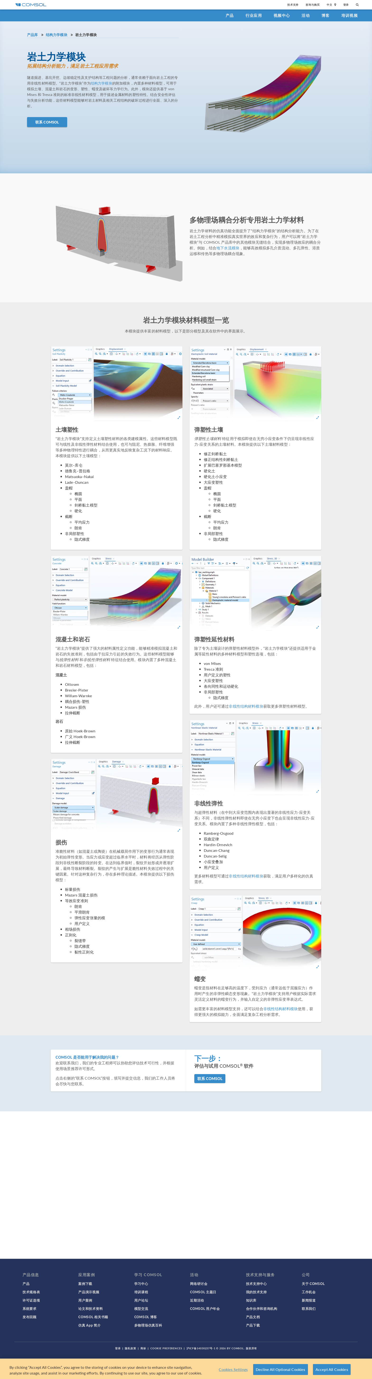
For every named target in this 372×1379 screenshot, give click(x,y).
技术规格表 (31, 1291)
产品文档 (253, 1316)
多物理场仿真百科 (148, 1325)
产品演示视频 (88, 1291)
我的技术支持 (256, 1291)
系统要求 (30, 1308)
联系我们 (309, 1308)
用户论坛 (141, 1300)
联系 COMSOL (47, 121)
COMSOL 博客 (145, 1316)
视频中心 (282, 15)
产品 (230, 15)
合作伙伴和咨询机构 (261, 1308)
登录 (346, 4)
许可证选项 (31, 1300)
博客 (325, 15)
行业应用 (254, 15)
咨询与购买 (313, 4)
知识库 (251, 1300)
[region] (186, 1369)
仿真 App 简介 (89, 1325)
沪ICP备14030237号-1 (200, 1348)
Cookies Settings (233, 1369)
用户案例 (85, 1300)
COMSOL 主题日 (203, 1291)
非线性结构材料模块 (246, 706)
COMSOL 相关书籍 (93, 1316)
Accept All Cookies (332, 1369)
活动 (306, 15)
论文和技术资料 (90, 1308)
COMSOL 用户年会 (205, 1308)
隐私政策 (130, 1348)
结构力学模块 (56, 34)
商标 (143, 1348)
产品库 (32, 34)
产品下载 (253, 1325)
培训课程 (141, 1291)
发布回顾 (30, 1316)
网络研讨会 (199, 1283)
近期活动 (197, 1300)
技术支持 (292, 4)
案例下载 (85, 1283)
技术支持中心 (256, 1283)
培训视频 (349, 15)
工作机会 (309, 1291)
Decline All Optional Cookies (280, 1369)
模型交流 (141, 1308)
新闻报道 (309, 1300)
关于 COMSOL (313, 1283)
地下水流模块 (227, 248)
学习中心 (141, 1283)
